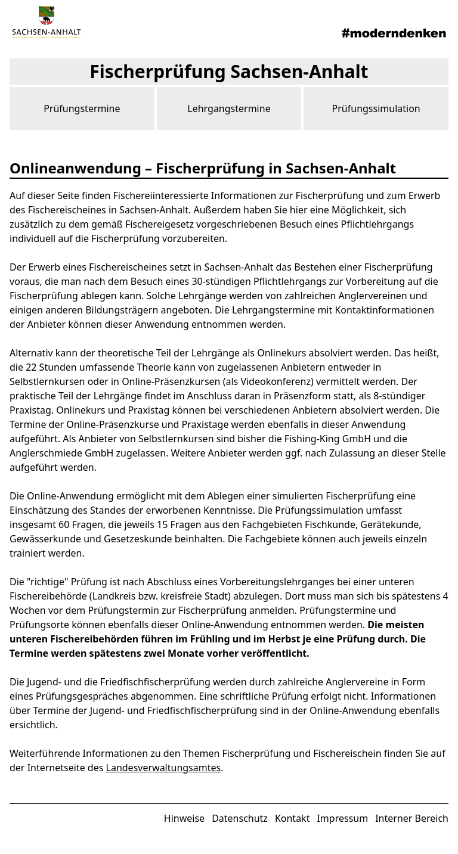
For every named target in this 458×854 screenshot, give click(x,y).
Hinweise (184, 818)
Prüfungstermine (82, 108)
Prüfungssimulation (376, 108)
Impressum (342, 818)
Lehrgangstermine (228, 108)
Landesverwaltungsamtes (163, 767)
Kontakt (292, 818)
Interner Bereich (411, 818)
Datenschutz (240, 818)
